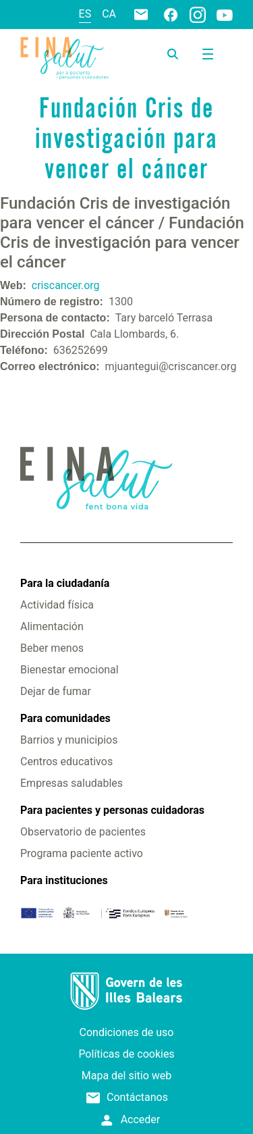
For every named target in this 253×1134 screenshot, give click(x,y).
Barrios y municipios (68, 739)
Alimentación (52, 626)
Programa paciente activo (81, 853)
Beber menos (52, 648)
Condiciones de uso (127, 1032)
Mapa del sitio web (127, 1075)
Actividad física (57, 604)
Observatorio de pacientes (83, 831)
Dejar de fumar (55, 691)
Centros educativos (66, 761)
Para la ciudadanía (64, 583)
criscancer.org (66, 285)
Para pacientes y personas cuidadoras (112, 810)
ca (109, 13)
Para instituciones (64, 880)
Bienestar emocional (69, 669)
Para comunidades (65, 718)
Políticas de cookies (126, 1054)
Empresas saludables (71, 783)
